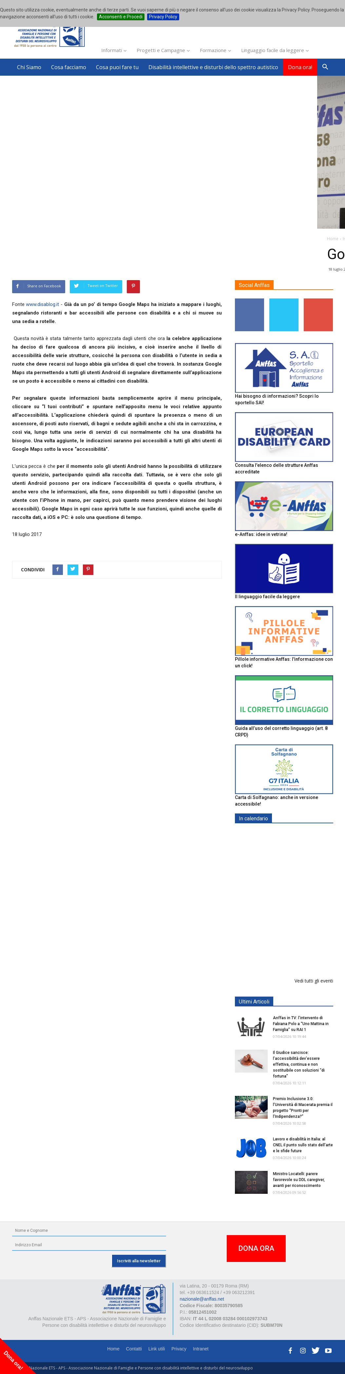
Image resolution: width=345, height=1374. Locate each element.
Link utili (156, 1349)
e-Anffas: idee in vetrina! (261, 534)
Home (113, 1349)
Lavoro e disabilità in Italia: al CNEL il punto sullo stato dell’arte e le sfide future (303, 1145)
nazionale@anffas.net (202, 1299)
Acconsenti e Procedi (121, 16)
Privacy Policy (163, 16)
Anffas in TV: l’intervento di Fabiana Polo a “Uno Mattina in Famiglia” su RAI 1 (301, 1024)
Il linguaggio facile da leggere (267, 597)
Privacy (178, 1349)
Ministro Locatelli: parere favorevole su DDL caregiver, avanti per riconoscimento (299, 1180)
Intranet (200, 1349)
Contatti (134, 1349)
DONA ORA (256, 1249)
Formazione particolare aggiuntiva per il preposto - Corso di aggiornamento (300, 876)
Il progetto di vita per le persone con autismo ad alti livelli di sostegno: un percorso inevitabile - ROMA (299, 951)
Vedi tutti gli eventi (314, 981)
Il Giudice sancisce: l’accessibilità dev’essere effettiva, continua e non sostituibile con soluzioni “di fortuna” (299, 1065)
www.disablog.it (42, 304)
